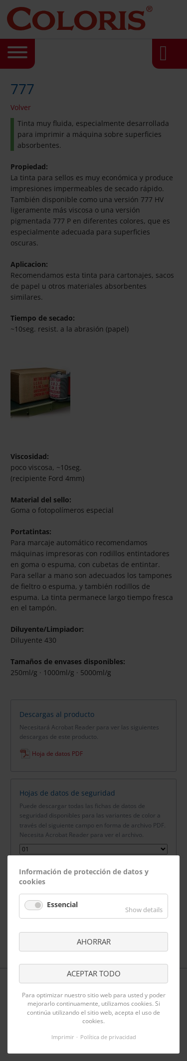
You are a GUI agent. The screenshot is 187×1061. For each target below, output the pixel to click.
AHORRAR (94, 941)
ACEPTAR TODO (94, 973)
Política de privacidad (108, 1037)
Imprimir (62, 1037)
